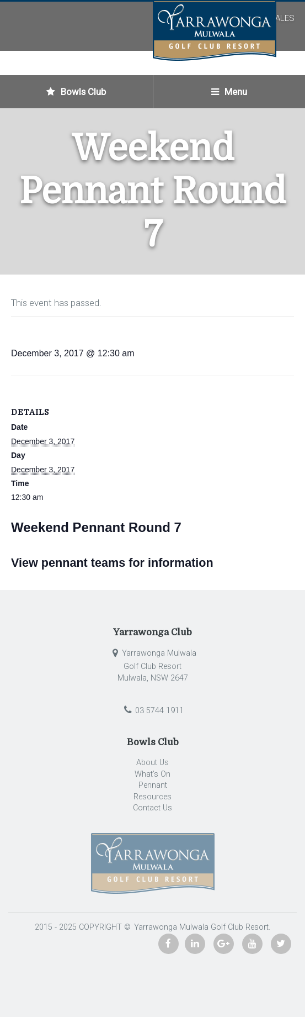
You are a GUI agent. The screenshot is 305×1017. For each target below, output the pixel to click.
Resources (152, 797)
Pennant (152, 785)
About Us (152, 762)
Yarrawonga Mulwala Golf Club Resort (200, 927)
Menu (229, 91)
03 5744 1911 (152, 710)
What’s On (152, 774)
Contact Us (152, 808)
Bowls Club (76, 91)
